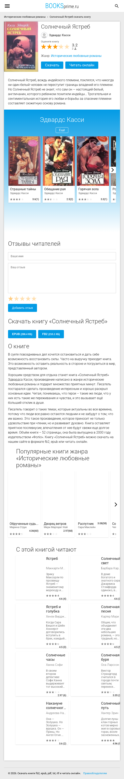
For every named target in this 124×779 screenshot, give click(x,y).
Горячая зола (88, 189)
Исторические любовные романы (76, 56)
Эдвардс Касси (60, 35)
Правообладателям (95, 773)
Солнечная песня (110, 609)
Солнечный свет (110, 560)
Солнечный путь (110, 705)
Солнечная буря (110, 657)
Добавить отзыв (22, 307)
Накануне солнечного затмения (56, 705)
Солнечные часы (55, 657)
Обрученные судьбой (24, 525)
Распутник (87, 525)
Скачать (52, 65)
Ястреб (52, 558)
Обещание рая (55, 189)
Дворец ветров (56, 525)
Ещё (62, 130)
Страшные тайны (23, 189)
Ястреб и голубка (53, 609)
